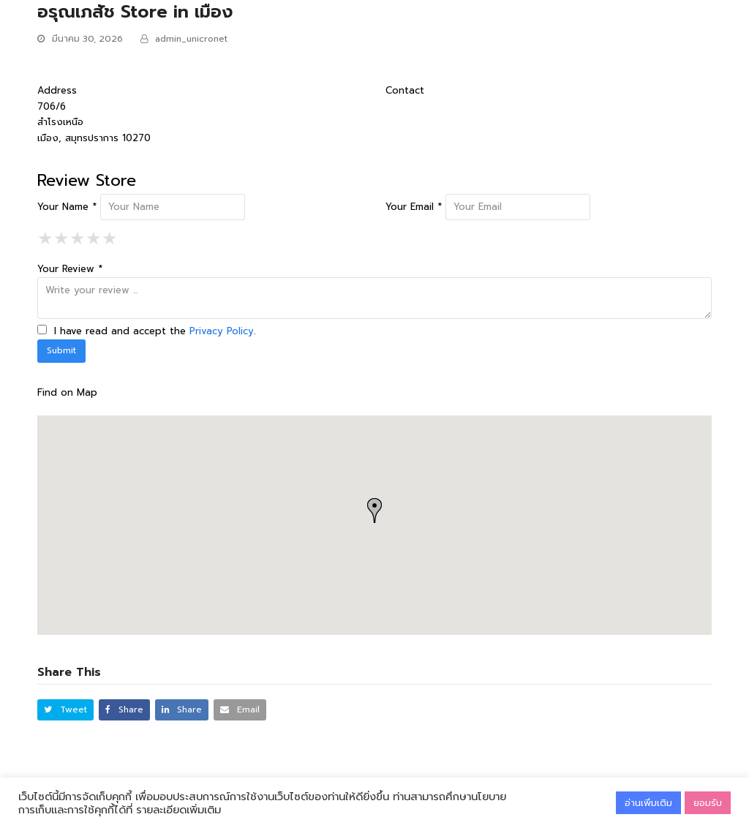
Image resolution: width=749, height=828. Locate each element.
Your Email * (413, 207)
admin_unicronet (191, 38)
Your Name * (67, 207)
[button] (65, 709)
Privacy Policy (221, 331)
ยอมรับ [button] (707, 803)
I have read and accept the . (146, 331)
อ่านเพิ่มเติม (648, 803)
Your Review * (69, 269)
